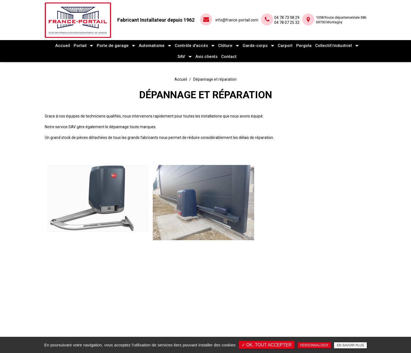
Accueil (62, 45)
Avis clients (206, 56)
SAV (181, 56)
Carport (285, 45)
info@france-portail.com (236, 20)
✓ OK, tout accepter (266, 345)
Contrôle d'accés (191, 45)
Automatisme (152, 45)
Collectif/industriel (333, 45)
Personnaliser (314, 345)
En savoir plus (350, 345)
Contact (229, 56)
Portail (80, 45)
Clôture (225, 45)
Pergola (304, 45)
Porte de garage (113, 45)
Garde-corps (255, 45)
